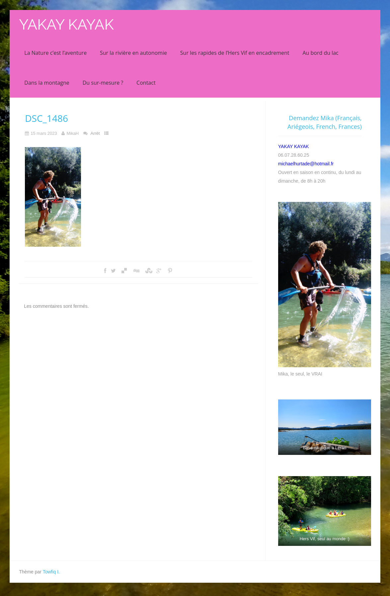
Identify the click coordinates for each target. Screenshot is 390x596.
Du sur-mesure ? (103, 82)
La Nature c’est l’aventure (55, 52)
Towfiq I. (51, 571)
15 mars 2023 (44, 133)
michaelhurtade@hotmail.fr (306, 163)
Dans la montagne (46, 82)
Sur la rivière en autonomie (133, 52)
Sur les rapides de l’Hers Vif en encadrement (234, 52)
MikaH (72, 133)
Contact (145, 82)
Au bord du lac (320, 52)
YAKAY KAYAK (66, 24)
